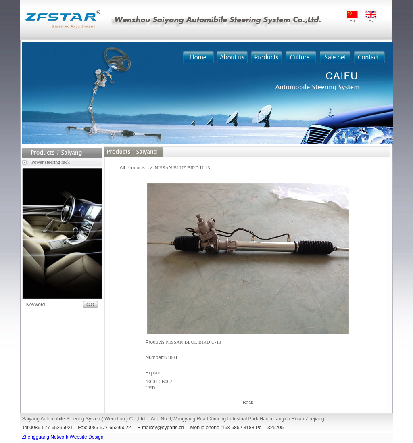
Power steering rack (50, 162)
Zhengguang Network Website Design (63, 437)
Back (248, 402)
